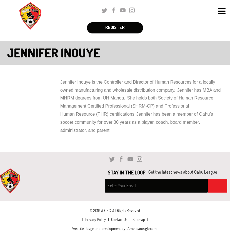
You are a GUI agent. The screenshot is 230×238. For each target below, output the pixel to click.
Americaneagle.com (142, 228)
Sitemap (138, 219)
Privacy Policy (95, 219)
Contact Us (119, 219)
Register (115, 27)
